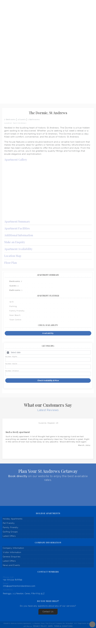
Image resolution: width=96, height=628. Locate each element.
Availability (48, 333)
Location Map (48, 256)
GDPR (50, 626)
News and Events (11, 565)
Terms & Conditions (63, 626)
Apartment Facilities (48, 228)
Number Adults (11, 363)
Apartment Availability (48, 249)
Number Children (12, 371)
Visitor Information (12, 552)
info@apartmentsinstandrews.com (19, 586)
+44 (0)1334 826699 (12, 580)
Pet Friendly (9, 523)
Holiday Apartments (13, 519)
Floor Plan (48, 262)
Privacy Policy (40, 626)
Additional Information (48, 235)
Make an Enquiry (48, 242)
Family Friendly (10, 527)
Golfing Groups (10, 532)
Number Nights (11, 356)
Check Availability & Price (48, 380)
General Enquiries (11, 557)
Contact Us (48, 611)
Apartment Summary (48, 221)
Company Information (13, 548)
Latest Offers (9, 536)
